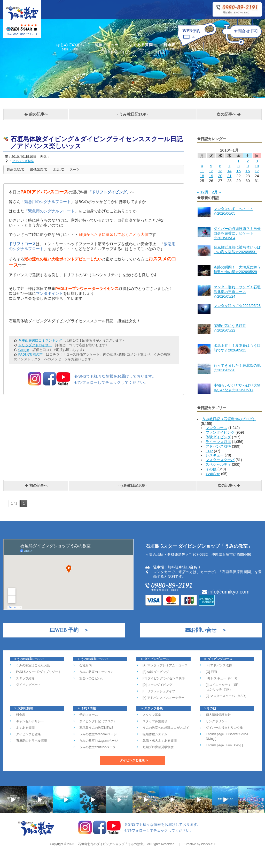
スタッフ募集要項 (155, 721)
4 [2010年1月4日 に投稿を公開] (202, 166)
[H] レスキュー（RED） (222, 678)
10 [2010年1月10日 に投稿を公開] (257, 166)
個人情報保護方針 (218, 715)
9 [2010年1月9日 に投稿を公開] (248, 166)
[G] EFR (211, 672)
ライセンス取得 (218, 442)
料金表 (169, 47)
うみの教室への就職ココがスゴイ (166, 728)
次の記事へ (229, 114)
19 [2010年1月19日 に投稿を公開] (211, 176)
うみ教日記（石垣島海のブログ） (229, 419)
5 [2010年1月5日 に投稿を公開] (211, 166)
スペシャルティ (218, 464)
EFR (209, 451)
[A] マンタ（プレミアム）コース (165, 665)
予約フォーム (88, 715)
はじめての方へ (70, 47)
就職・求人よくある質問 (160, 740)
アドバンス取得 (218, 446)
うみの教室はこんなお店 (33, 665)
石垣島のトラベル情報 (31, 740)
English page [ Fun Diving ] (224, 745)
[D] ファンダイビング (157, 685)
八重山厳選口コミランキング (40, 340)
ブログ (192, 47)
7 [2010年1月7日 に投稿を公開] (229, 166)
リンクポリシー (217, 721)
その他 (211, 469)
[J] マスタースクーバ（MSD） (227, 696)
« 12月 (202, 192)
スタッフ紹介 (25, 678)
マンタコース (216, 428)
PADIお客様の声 (30, 354)
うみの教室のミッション (96, 672)
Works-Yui (208, 844)
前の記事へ (36, 114)
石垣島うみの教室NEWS (96, 728)
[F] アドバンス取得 (219, 665)
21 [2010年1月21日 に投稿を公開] (229, 176)
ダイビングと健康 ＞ (134, 760)
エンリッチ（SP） (219, 689)
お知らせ (213, 474)
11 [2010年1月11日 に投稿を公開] (202, 171)
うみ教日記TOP (132, 114)
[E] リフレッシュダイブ (159, 691)
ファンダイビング (220, 432)
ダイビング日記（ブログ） (97, 721)
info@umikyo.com (226, 592)
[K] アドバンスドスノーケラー (163, 698)
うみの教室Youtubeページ (97, 747)
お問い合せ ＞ (203, 630)
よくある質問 (141, 47)
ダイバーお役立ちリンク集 (224, 728)
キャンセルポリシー (30, 721)
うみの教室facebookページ (98, 734)
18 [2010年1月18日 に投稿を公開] (202, 176)
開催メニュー (106, 47)
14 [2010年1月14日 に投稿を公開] (229, 171)
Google (23, 350)
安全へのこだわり (91, 678)
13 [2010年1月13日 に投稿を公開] (220, 171)
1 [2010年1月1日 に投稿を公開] (238, 161)
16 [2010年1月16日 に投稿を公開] (247, 171)
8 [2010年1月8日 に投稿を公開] (238, 166)
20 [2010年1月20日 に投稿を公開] (220, 176)
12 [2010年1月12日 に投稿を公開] (211, 171)
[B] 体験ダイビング (156, 672)
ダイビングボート (28, 685)
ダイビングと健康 (28, 734)
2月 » (216, 192)
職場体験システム (155, 734)
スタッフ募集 (152, 715)
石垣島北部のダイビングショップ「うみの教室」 (111, 844)
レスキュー (215, 455)
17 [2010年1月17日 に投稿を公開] (257, 171)
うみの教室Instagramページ (98, 740)
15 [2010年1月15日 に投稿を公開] (238, 171)
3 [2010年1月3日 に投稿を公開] (257, 161)
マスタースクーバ (220, 460)
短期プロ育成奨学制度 (158, 747)
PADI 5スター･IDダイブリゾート (38, 672)
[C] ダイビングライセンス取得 (164, 678)
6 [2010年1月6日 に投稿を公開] (220, 166)
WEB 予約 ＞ (66, 630)
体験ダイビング (218, 437)
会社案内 (85, 665)
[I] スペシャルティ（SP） (223, 685)
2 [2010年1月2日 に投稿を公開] (248, 161)
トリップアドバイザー (35, 345)
